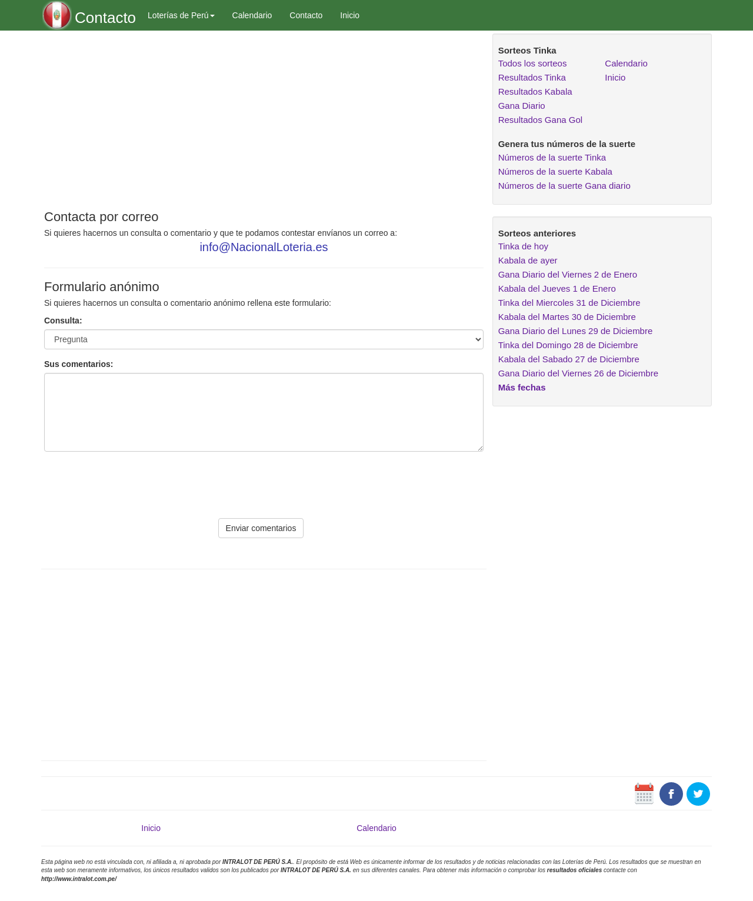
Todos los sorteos (532, 63)
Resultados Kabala (535, 91)
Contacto (305, 15)
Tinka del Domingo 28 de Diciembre (568, 345)
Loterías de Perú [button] (181, 15)
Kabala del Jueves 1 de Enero (557, 288)
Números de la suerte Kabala (555, 171)
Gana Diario (521, 106)
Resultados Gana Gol (540, 120)
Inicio (349, 15)
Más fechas (522, 387)
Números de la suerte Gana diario (564, 186)
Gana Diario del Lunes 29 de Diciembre (575, 331)
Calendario (252, 15)
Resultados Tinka (532, 77)
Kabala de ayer (528, 260)
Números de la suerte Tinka (552, 157)
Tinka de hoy (523, 246)
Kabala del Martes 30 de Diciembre (567, 317)
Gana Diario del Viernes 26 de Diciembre (578, 373)
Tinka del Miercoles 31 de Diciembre (569, 303)
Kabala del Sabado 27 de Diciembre (568, 359)
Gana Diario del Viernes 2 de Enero (568, 274)
